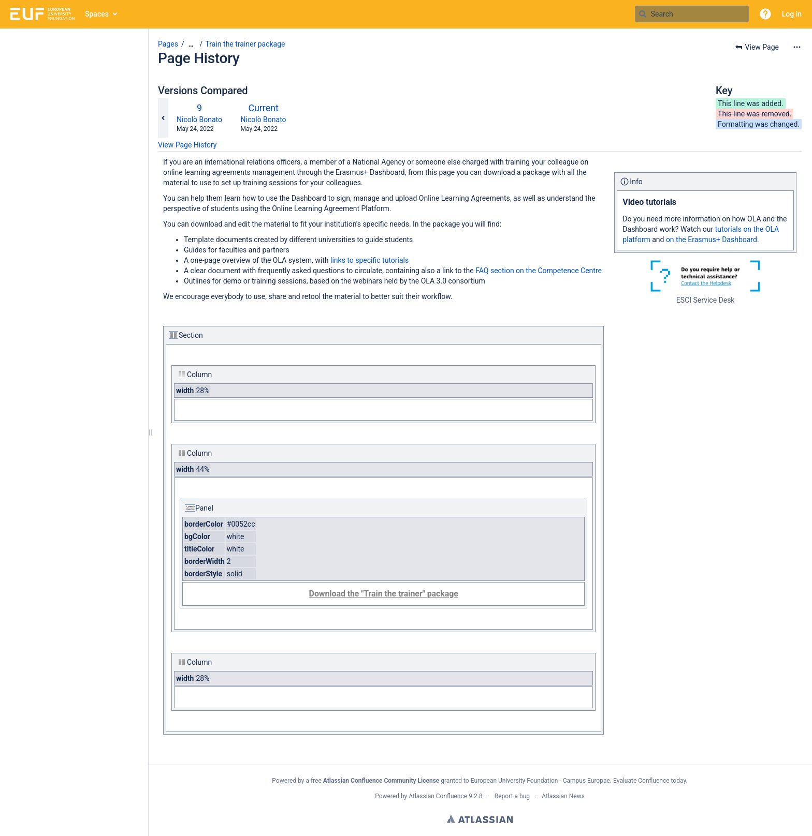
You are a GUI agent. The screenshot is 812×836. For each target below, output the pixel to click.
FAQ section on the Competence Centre (538, 270)
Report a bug (512, 796)
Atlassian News (563, 796)
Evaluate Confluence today (649, 780)
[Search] (643, 14)
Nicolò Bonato (199, 119)
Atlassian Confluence (438, 796)
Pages (168, 44)
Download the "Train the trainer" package (383, 594)
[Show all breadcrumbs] (191, 44)
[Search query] (692, 14)
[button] (765, 14)
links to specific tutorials (369, 260)
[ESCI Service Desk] (705, 276)
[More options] (797, 47)
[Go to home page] (42, 14)
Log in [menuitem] (792, 14)
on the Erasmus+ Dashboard (711, 239)
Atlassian (480, 819)
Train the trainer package (245, 44)
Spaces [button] (97, 14)
